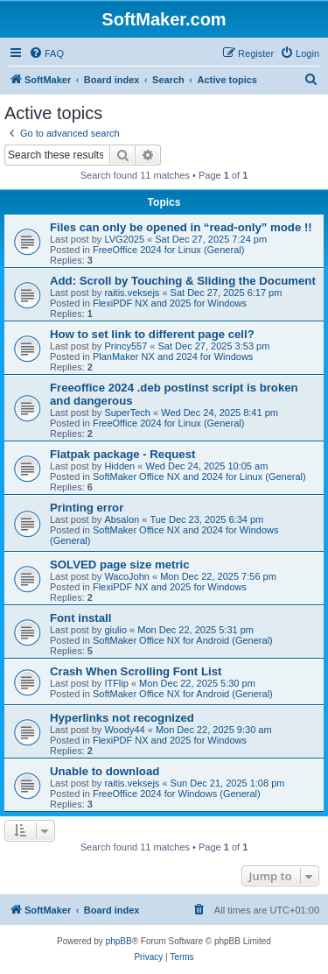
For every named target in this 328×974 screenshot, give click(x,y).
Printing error (86, 507)
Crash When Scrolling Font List (135, 671)
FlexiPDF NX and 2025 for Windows (170, 303)
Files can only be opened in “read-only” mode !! (181, 227)
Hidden (119, 466)
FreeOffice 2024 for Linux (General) (168, 249)
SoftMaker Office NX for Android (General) (183, 640)
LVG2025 (124, 239)
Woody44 (124, 729)
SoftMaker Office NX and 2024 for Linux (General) (199, 476)
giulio (115, 630)
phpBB (119, 941)
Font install (80, 618)
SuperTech (127, 412)
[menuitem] (46, 53)
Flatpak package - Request (122, 454)
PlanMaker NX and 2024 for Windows (173, 356)
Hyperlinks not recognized (122, 717)
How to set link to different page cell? (152, 334)
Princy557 (125, 346)
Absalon (121, 519)
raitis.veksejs (131, 292)
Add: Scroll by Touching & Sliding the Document (183, 280)
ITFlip (116, 683)
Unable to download (104, 771)
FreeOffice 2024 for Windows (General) (177, 793)
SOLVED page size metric (120, 564)
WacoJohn (127, 576)
